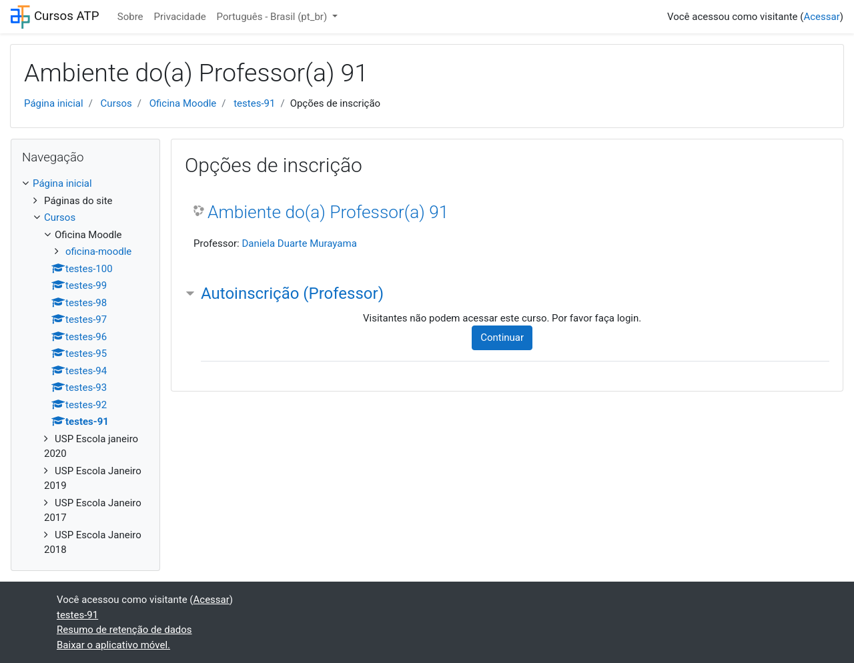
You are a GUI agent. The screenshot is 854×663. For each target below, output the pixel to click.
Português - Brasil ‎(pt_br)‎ (273, 17)
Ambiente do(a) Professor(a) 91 (327, 212)
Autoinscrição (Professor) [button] (292, 293)
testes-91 (254, 103)
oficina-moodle (98, 251)
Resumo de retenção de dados (124, 630)
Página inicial (53, 103)
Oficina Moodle (183, 103)
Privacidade (180, 17)
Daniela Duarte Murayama (299, 243)
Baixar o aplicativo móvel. (113, 645)
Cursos (116, 103)
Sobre (130, 17)
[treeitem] (85, 183)
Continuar (502, 338)
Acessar (821, 17)
